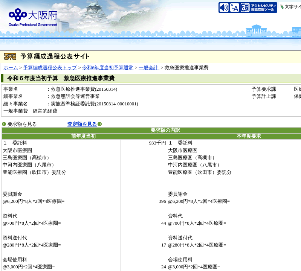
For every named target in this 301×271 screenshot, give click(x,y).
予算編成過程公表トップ (50, 67)
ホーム (10, 67)
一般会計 (149, 67)
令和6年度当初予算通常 (107, 67)
